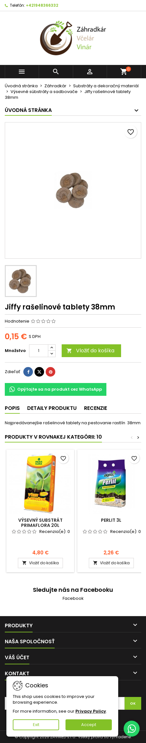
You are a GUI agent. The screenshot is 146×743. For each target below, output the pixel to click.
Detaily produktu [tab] (52, 408)
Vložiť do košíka (90, 350)
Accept (88, 725)
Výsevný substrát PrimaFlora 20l (40, 522)
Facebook (73, 598)
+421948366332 (42, 5)
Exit (36, 725)
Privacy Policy (90, 711)
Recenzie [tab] (95, 408)
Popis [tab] (12, 408)
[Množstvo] (38, 350)
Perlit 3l (111, 520)
